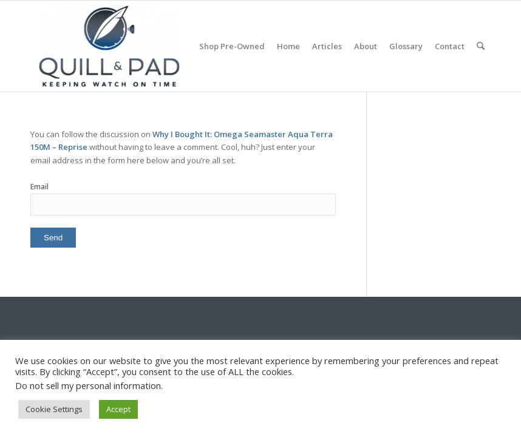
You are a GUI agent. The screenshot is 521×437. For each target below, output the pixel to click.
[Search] (481, 46)
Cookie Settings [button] (54, 409)
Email (39, 186)
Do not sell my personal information (88, 385)
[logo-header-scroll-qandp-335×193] (109, 46)
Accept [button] (118, 409)
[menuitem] (232, 46)
